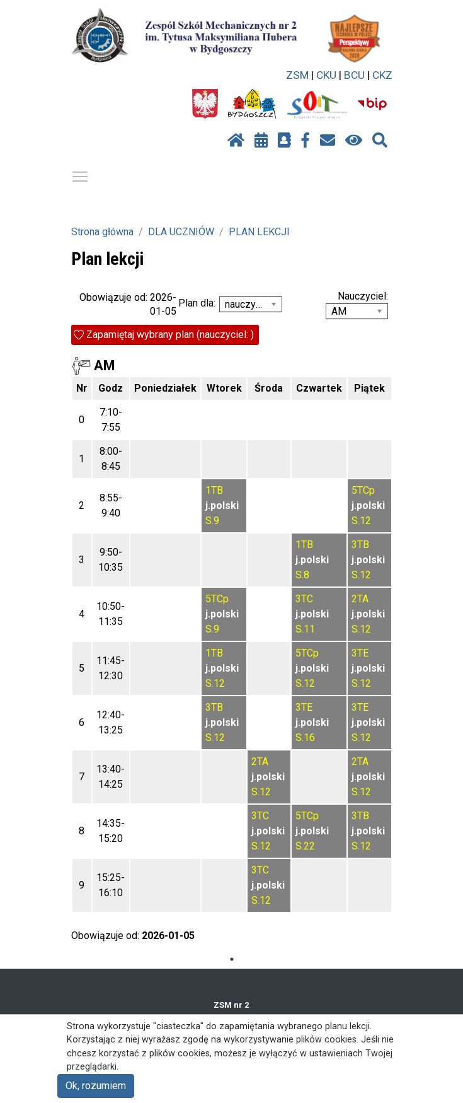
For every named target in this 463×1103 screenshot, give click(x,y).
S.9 (212, 521)
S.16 (305, 738)
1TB (214, 490)
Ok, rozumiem (96, 1086)
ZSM (297, 75)
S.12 (361, 521)
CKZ (382, 75)
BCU (354, 75)
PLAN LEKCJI (259, 232)
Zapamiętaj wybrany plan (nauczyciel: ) (170, 335)
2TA (360, 599)
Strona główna (102, 232)
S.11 (305, 629)
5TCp (363, 490)
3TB (360, 545)
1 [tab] (232, 959)
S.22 (305, 846)
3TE (360, 653)
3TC (304, 599)
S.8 (302, 575)
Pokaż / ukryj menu (80, 174)
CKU (326, 75)
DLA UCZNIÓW (181, 232)
